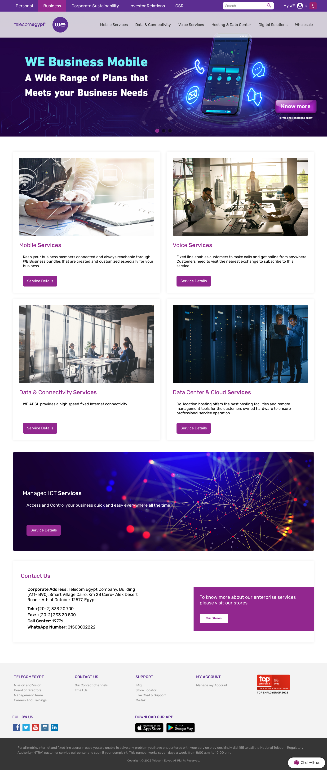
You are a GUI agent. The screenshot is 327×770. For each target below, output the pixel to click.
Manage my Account (211, 685)
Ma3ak (141, 700)
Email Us (81, 690)
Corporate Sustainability (95, 5)
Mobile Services (114, 24)
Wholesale (304, 24)
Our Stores (214, 618)
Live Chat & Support (151, 695)
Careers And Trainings (30, 700)
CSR (179, 5)
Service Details (40, 280)
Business (52, 5)
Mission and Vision (27, 685)
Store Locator (146, 690)
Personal (24, 5)
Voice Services (191, 24)
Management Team (28, 695)
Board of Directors (27, 690)
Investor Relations (147, 5)
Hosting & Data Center (231, 24)
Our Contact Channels (91, 685)
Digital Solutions (273, 24)
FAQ (138, 685)
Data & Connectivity (153, 24)
